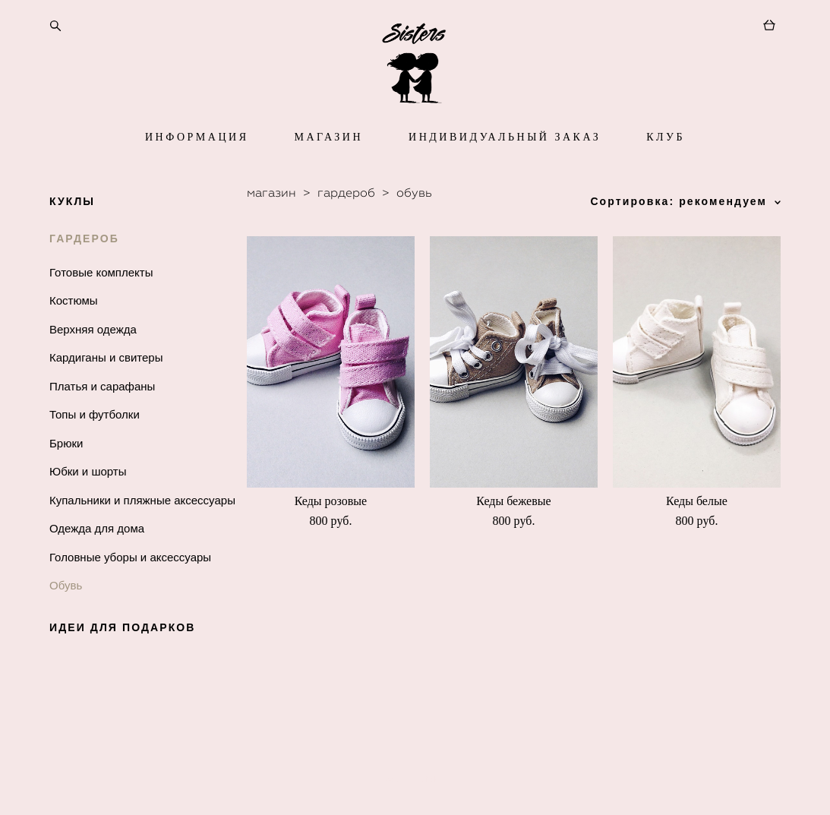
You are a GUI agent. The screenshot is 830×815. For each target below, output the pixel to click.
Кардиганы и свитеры (106, 389)
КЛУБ (665, 169)
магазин (271, 224)
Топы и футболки (94, 446)
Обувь (65, 617)
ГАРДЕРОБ (84, 270)
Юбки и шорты (87, 503)
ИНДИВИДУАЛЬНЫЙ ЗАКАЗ (505, 169)
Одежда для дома (96, 560)
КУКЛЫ (72, 233)
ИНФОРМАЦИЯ (196, 169)
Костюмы (73, 332)
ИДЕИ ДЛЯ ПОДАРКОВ (122, 659)
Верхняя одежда (93, 361)
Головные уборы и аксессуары (130, 589)
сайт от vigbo (414, 780)
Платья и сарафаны (102, 418)
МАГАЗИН (328, 169)
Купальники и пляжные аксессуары (142, 532)
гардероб (346, 224)
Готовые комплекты (101, 304)
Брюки (66, 475)
